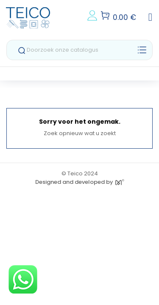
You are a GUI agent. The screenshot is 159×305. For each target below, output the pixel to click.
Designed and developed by (79, 182)
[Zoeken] (79, 50)
